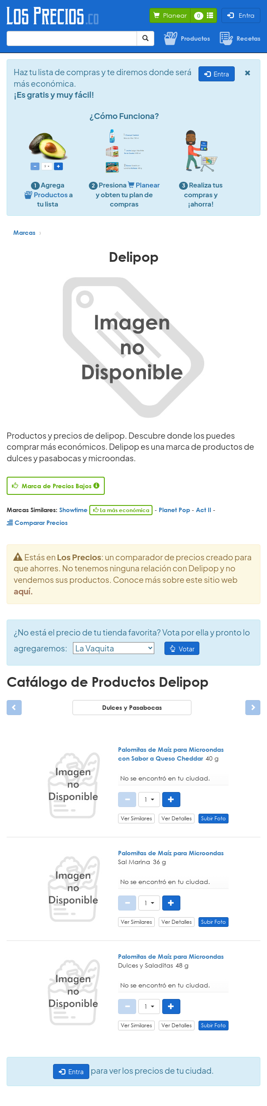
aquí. (23, 591)
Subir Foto (213, 818)
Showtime (73, 509)
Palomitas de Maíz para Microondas (171, 853)
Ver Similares (136, 818)
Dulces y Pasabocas (132, 707)
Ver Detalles (176, 818)
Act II (203, 509)
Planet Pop (174, 509)
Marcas (24, 232)
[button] (149, 799)
